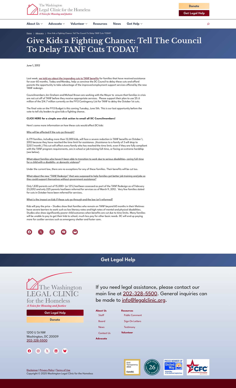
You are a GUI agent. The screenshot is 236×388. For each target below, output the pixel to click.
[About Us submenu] (41, 24)
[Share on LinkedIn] (52, 232)
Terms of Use (63, 370)
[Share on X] (40, 232)
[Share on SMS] (63, 232)
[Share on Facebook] (29, 232)
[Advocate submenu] (64, 24)
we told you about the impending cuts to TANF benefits (69, 78)
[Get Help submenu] (141, 24)
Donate (194, 6)
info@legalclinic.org (143, 300)
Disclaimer (32, 370)
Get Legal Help (194, 13)
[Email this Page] (75, 232)
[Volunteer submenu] (86, 24)
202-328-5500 (37, 340)
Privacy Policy (47, 370)
